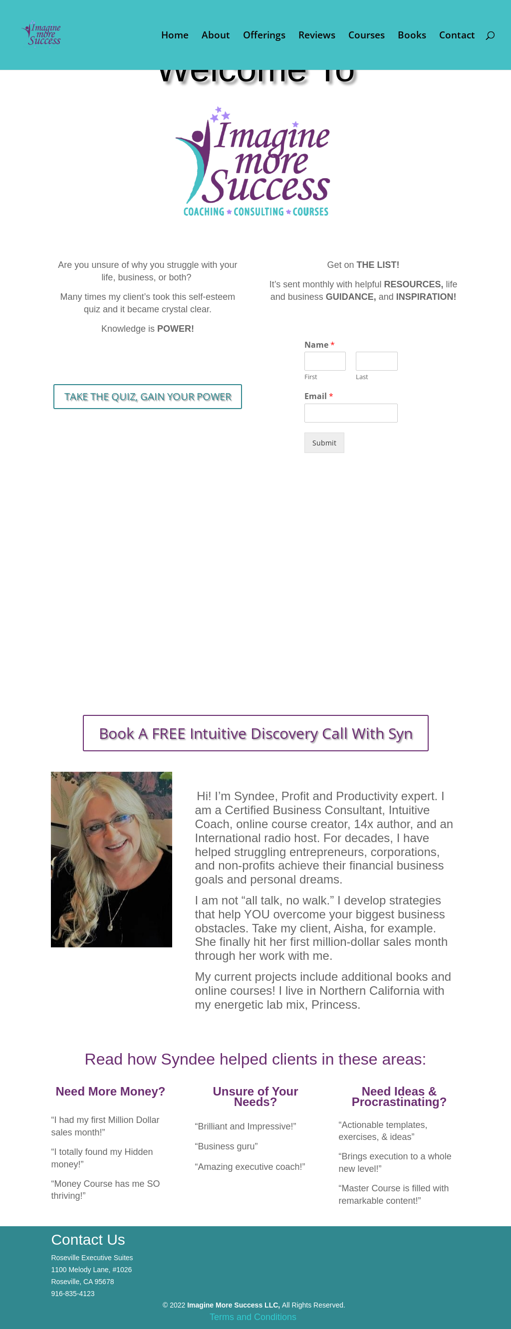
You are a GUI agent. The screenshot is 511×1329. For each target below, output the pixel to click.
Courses (366, 36)
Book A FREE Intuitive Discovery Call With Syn (256, 733)
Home (175, 36)
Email (318, 396)
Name (319, 345)
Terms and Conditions (253, 1317)
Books (412, 36)
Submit (324, 442)
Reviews (316, 36)
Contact (457, 36)
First (310, 377)
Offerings (264, 36)
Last (362, 377)
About (216, 36)
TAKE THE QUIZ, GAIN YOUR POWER (147, 396)
